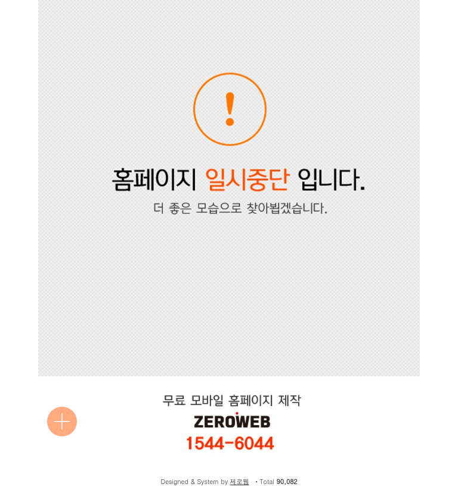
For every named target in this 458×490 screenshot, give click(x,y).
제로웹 (239, 481)
